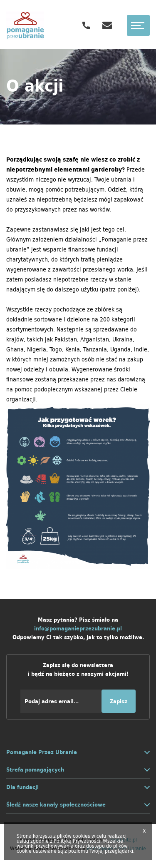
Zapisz (118, 701)
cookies (81, 836)
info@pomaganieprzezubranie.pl (78, 628)
